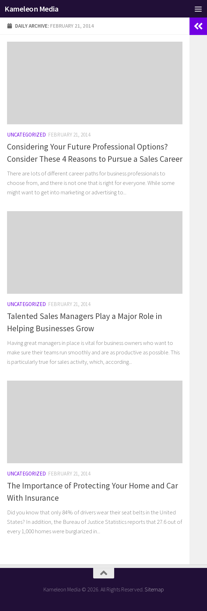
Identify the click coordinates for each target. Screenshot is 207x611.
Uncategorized (26, 134)
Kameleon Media (31, 9)
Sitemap (154, 589)
